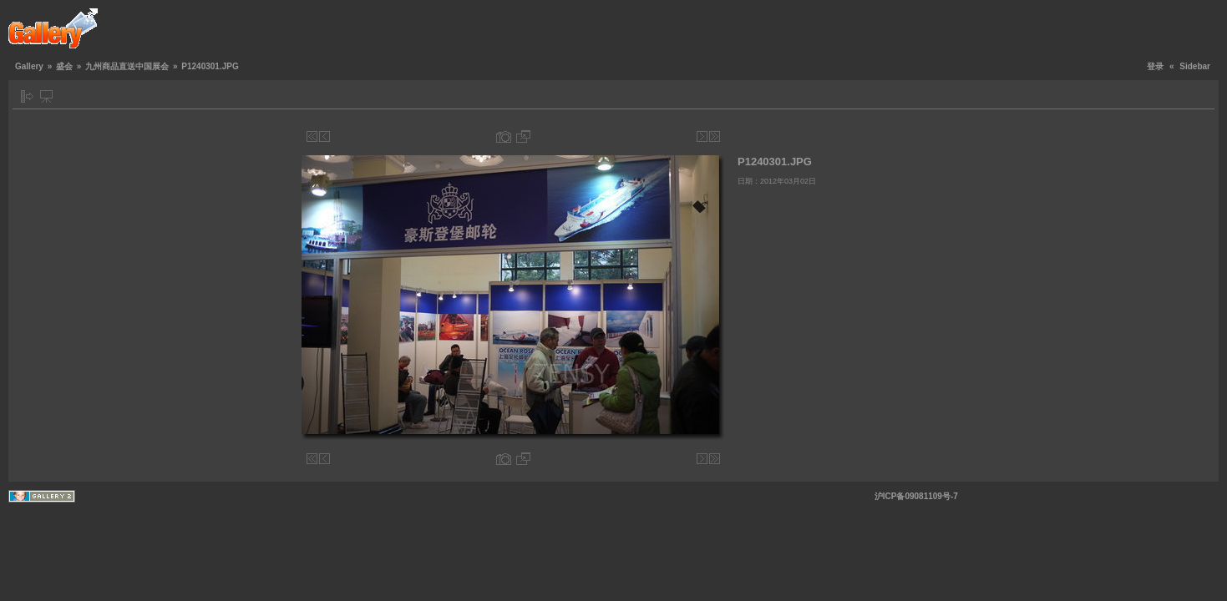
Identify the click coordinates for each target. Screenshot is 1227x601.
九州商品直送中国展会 (127, 66)
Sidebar (1194, 66)
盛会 (64, 66)
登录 (1155, 66)
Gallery (29, 66)
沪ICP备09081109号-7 (916, 496)
